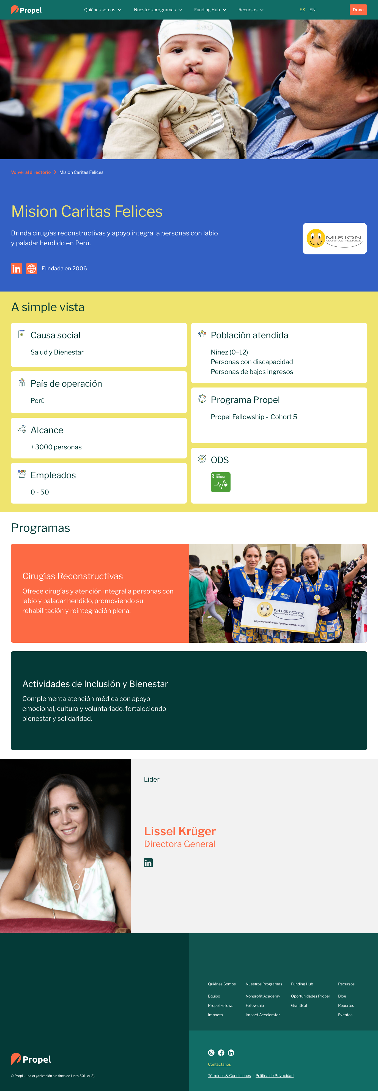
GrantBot (299, 1005)
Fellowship (255, 1005)
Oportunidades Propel (310, 996)
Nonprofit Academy (263, 996)
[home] (40, 10)
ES (302, 9)
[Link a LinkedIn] (231, 1052)
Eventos (345, 1015)
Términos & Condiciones (229, 1075)
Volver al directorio (31, 172)
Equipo (214, 996)
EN (312, 9)
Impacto (215, 1015)
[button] (103, 10)
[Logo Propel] (31, 1058)
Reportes (346, 1005)
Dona (358, 9)
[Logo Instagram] (211, 1052)
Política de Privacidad (275, 1075)
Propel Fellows (220, 1005)
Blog (342, 996)
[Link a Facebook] (221, 1052)
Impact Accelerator (263, 1015)
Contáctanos (219, 1064)
